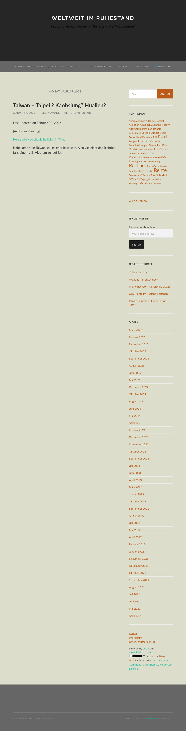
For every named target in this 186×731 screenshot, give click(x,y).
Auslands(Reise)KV (160, 124)
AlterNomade (50, 112)
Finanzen (142, 66)
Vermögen (134, 183)
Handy (165, 149)
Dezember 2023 (138, 437)
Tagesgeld (145, 179)
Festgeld (133, 141)
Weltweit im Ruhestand (93, 18)
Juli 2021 (134, 594)
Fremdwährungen (138, 145)
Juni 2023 (135, 472)
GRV (157, 149)
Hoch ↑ (168, 718)
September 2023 (139, 458)
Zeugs (75, 66)
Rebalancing (154, 161)
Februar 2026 (137, 336)
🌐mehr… (161, 66)
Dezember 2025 (138, 344)
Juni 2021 (135, 601)
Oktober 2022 (137, 501)
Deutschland (135, 137)
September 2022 (139, 508)
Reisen (41, 66)
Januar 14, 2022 (24, 112)
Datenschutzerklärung (142, 641)
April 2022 (135, 537)
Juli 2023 (134, 465)
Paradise (58, 66)
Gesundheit (155, 145)
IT (87, 66)
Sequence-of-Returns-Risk (142, 175)
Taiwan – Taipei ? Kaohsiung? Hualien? (59, 105)
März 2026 (135, 329)
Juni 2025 (135, 372)
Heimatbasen (103, 66)
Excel (162, 136)
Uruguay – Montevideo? (143, 279)
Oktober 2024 (137, 394)
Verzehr (144, 183)
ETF (155, 137)
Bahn (144, 128)
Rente (160, 170)
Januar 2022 (136, 551)
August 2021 (137, 587)
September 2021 (139, 580)
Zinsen (157, 183)
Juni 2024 (135, 408)
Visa (151, 183)
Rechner (137, 165)
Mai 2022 (135, 529)
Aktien (132, 120)
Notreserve (155, 157)
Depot (163, 132)
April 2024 (135, 422)
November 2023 (139, 444)
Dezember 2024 (138, 387)
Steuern (134, 179)
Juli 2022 (134, 522)
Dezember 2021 (138, 558)
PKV (163, 157)
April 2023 (135, 479)
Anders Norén (150, 718)
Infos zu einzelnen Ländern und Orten (147, 302)
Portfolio (142, 161)
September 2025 (139, 358)
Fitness (124, 66)
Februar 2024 (137, 429)
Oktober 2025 (137, 351)
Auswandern (135, 128)
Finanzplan (155, 141)
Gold (132, 149)
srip (145, 648)
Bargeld (146, 132)
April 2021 (135, 615)
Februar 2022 (137, 544)
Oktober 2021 (137, 572)
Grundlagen (21, 66)
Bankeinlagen (154, 128)
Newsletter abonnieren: (151, 231)
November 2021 (139, 565)
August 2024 (137, 401)
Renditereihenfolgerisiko (141, 171)
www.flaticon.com (140, 652)
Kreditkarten (148, 153)
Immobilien (134, 153)
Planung (133, 161)
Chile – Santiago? (139, 272)
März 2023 (135, 487)
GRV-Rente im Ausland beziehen (148, 293)
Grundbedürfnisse (144, 149)
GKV (164, 145)
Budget (155, 132)
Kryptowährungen (139, 157)
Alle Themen (138, 201)
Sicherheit (162, 174)
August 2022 (137, 515)
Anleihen (140, 120)
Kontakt (133, 633)
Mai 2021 (135, 608)
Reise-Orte (153, 166)
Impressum (135, 637)
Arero (155, 120)
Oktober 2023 (137, 451)
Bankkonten (135, 132)
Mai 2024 (135, 415)
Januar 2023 (136, 494)
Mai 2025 (135, 379)
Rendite (163, 166)
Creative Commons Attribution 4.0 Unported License (150, 664)
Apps (148, 120)
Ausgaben (145, 124)
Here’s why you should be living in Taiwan (42, 139)
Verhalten (157, 179)
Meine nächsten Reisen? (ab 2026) (149, 286)
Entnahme (147, 137)
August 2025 (137, 365)
